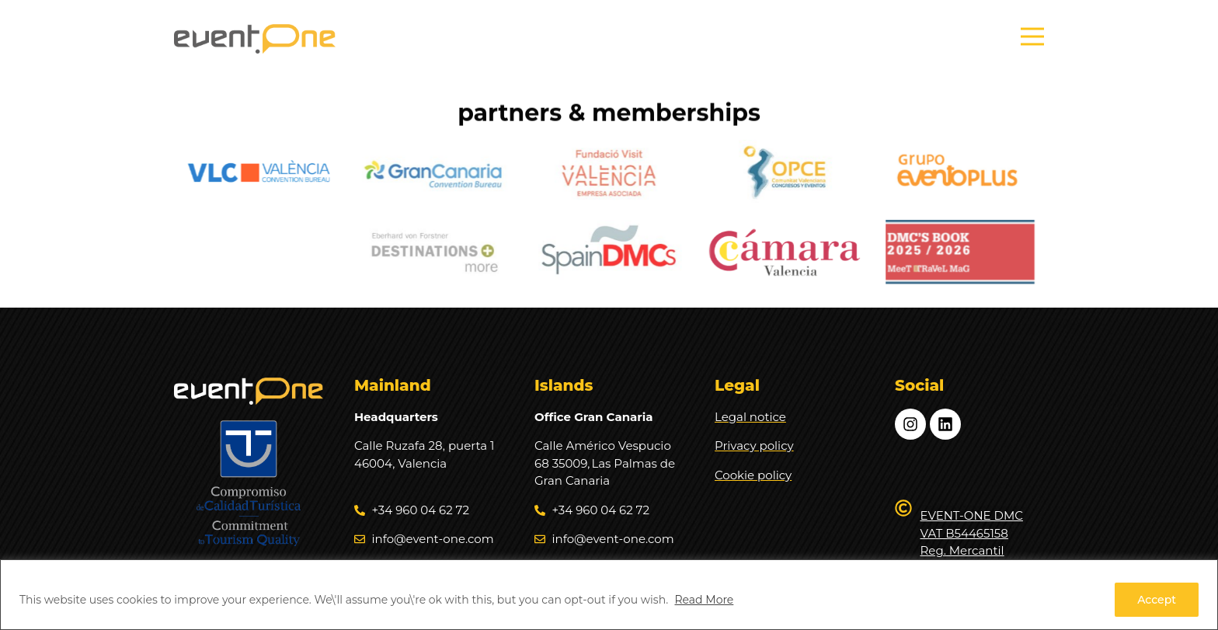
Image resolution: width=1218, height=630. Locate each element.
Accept (1156, 600)
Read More (703, 600)
